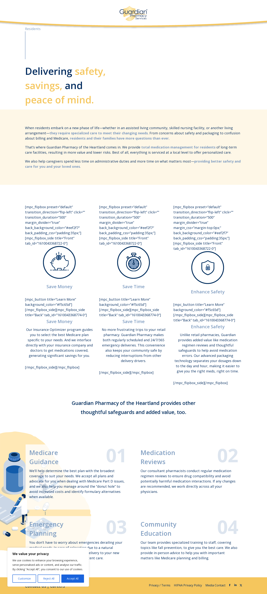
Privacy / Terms (160, 585)
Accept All (72, 578)
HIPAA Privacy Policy (188, 585)
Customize (24, 578)
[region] (48, 567)
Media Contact (215, 585)
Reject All (48, 578)
